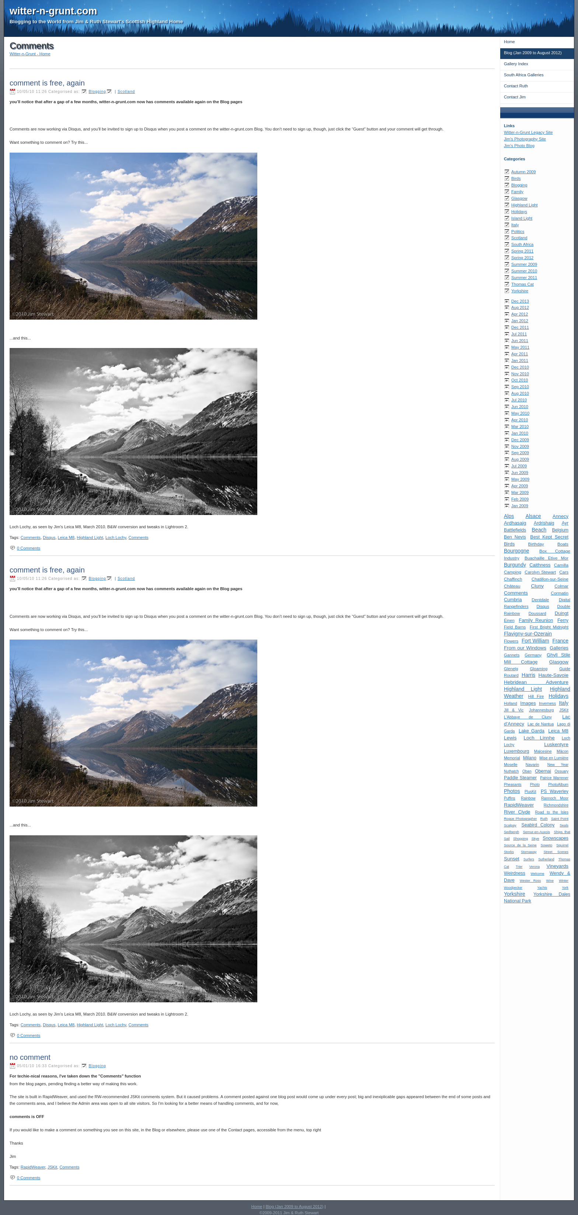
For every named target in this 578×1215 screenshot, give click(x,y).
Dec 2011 (520, 327)
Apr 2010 (519, 420)
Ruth (544, 819)
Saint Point (559, 819)
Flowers (511, 641)
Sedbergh (511, 832)
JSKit (563, 710)
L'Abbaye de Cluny (528, 717)
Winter (563, 880)
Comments (516, 593)
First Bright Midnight (549, 627)
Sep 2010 (520, 386)
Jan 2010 (519, 433)
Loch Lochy (115, 537)
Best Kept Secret (549, 537)
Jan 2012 (519, 320)
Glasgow (519, 198)
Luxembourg (516, 751)
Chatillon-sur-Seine (550, 579)
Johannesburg (541, 710)
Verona (534, 866)
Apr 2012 (519, 314)
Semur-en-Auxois (536, 832)
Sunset (511, 858)
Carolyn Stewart (540, 572)
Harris (528, 675)
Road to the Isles (551, 812)
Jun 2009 (519, 472)
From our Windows (525, 648)
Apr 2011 (519, 354)
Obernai (543, 771)
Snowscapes (555, 838)
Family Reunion (536, 620)
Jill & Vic (513, 710)
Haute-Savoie (553, 675)
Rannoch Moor (554, 798)
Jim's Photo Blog (519, 145)
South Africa (522, 244)
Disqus (542, 606)
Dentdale (540, 599)
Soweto (547, 845)
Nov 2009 (520, 446)
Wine (549, 880)
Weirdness (514, 873)
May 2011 (520, 347)
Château (512, 586)
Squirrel (562, 845)
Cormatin (559, 593)
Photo (535, 785)
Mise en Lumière (553, 758)
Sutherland (546, 859)
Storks (509, 852)
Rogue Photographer (520, 819)
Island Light (521, 218)
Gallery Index (516, 64)
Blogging (519, 185)
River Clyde (517, 812)
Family (517, 191)
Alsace (533, 516)
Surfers (528, 859)
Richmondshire (556, 805)
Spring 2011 (522, 251)
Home (509, 41)
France (560, 641)
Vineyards (557, 866)
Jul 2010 (519, 400)
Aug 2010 (520, 393)
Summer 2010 (524, 271)
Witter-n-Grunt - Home (30, 54)
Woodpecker (513, 888)
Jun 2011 (519, 340)
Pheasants (513, 785)
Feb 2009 (520, 499)
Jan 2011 (519, 360)
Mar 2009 (520, 492)
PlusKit (530, 792)
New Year (557, 765)
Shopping (520, 838)
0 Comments (28, 548)
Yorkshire (519, 291)
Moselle (511, 764)
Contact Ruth (516, 86)
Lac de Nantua (540, 724)
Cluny (537, 586)
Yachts (542, 888)
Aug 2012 (520, 307)
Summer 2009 (524, 264)
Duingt (561, 613)
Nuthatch (511, 771)
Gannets (511, 655)
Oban (527, 771)
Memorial (512, 758)
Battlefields (515, 530)
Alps (509, 516)
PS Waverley (554, 791)
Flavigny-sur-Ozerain (528, 634)
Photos (512, 791)
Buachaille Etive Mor (546, 558)
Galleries (559, 648)
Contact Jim (515, 97)
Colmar (561, 586)
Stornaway (528, 852)
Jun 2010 (519, 406)
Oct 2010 (519, 380)
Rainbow (528, 798)
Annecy (560, 516)
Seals (564, 825)
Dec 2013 (520, 301)
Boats (562, 544)
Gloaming (538, 668)
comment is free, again (47, 83)
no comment (30, 1057)
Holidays (519, 211)
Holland (510, 703)
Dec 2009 (520, 440)
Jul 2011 (519, 334)
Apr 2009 (519, 486)
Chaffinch (513, 579)
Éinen (509, 620)
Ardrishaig (544, 523)
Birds (516, 178)
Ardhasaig (515, 523)
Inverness (547, 703)
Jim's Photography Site (525, 139)
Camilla (561, 565)
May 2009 (520, 479)
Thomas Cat (522, 284)
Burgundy (515, 565)
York (565, 888)
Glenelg (511, 668)
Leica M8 (558, 731)
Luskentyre (556, 744)
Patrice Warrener (554, 778)
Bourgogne (516, 551)
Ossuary (562, 771)
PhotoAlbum (558, 785)
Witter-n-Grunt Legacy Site (528, 132)
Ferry (562, 620)
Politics (517, 231)
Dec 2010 (520, 367)
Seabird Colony (538, 825)
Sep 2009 (520, 452)
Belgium (560, 530)
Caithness (539, 565)
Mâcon (562, 751)
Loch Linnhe (539, 738)
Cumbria (513, 599)
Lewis (510, 738)
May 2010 (520, 413)
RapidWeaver (519, 805)
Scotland (519, 238)
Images (528, 703)
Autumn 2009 (523, 172)
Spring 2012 (522, 257)
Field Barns (515, 627)
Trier (519, 866)
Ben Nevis (515, 537)
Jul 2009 (519, 466)
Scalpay (510, 825)
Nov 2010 (520, 374)
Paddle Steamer (520, 777)
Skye (535, 838)
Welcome (537, 873)
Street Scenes (556, 852)
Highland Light (524, 205)
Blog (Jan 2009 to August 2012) (533, 53)
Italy (515, 225)
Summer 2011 (524, 277)
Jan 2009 (519, 506)
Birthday (536, 544)
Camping (512, 572)
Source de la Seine (520, 845)
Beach (539, 530)
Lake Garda (531, 731)
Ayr (565, 523)
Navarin (532, 764)
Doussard (537, 613)
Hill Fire (536, 696)
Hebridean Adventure (536, 682)
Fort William (535, 641)
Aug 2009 (520, 459)
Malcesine (543, 751)
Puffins (509, 798)
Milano (529, 757)
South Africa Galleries (524, 75)
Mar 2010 (520, 426)
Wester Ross (530, 880)
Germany (533, 655)
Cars (563, 572)
